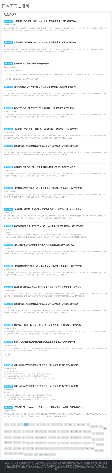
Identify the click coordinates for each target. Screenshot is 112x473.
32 (45, 432)
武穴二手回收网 (46, 468)
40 (80, 432)
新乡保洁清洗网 (93, 464)
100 (41, 448)
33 (49, 432)
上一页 (13, 424)
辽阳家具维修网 (34, 464)
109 (87, 448)
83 (67, 443)
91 (102, 445)
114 (11, 454)
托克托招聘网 (82, 468)
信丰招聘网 (85, 464)
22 (105, 428)
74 (28, 443)
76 (36, 443)
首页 (6, 424)
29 (32, 432)
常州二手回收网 (36, 468)
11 (57, 424)
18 (87, 424)
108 (82, 448)
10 (52, 424)
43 (93, 433)
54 (41, 437)
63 (80, 437)
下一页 (52, 454)
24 (10, 431)
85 (76, 443)
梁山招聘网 (52, 464)
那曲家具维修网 (44, 464)
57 (54, 437)
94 (14, 448)
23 (6, 431)
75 (32, 443)
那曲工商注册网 (11, 464)
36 (63, 432)
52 (32, 437)
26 (19, 431)
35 (58, 432)
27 (23, 432)
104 (61, 448)
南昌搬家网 (69, 464)
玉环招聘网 (89, 468)
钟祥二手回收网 (27, 468)
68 (102, 439)
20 (96, 426)
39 (76, 432)
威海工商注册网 (31, 466)
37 (67, 432)
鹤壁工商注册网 (75, 462)
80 (54, 443)
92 (6, 448)
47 (10, 437)
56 (49, 437)
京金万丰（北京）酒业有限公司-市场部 (48, 466)
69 (6, 442)
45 (102, 433)
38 (71, 432)
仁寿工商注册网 (89, 466)
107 (77, 448)
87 (84, 443)
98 (32, 448)
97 (28, 448)
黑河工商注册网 (94, 462)
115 (16, 454)
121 (46, 454)
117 (26, 454)
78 (45, 443)
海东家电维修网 (60, 464)
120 (41, 454)
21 (100, 426)
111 (97, 450)
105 (66, 448)
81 (58, 443)
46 (6, 437)
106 (72, 448)
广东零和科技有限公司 (78, 466)
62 (76, 437)
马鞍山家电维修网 (16, 465)
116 (21, 454)
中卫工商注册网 (22, 466)
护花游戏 (58, 462)
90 (98, 445)
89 (93, 443)
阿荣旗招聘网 (74, 468)
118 (31, 454)
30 (36, 432)
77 (41, 443)
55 (45, 437)
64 (84, 437)
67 (98, 439)
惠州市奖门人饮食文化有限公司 (80, 465)
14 (70, 424)
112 (102, 450)
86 (80, 443)
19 (92, 426)
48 (14, 437)
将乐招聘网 (96, 468)
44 (98, 433)
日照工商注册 (8, 21)
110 (92, 448)
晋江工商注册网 (84, 462)
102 (51, 448)
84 (71, 443)
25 (14, 431)
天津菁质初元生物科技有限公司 (48, 465)
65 (89, 437)
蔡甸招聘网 (102, 464)
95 (19, 448)
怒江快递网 (20, 464)
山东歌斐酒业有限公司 (64, 465)
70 (10, 442)
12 (61, 424)
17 (83, 424)
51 (28, 437)
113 (6, 454)
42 (89, 432)
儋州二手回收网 (65, 468)
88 (89, 443)
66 (93, 439)
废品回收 (52, 462)
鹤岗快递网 (26, 464)
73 (23, 442)
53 (36, 437)
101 (46, 448)
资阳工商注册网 (12, 466)
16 (79, 424)
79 (49, 443)
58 (58, 437)
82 (63, 443)
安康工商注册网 (99, 466)
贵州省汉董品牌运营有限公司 (30, 465)
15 (74, 424)
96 (23, 448)
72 (19, 442)
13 (65, 424)
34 (54, 432)
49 (19, 437)
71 (14, 442)
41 (84, 432)
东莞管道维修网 (77, 464)
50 (23, 437)
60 (67, 437)
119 (36, 454)
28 (28, 432)
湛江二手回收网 (55, 468)
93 (10, 448)
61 (71, 437)
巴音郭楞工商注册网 (66, 466)
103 (56, 448)
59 (63, 437)
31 (41, 432)
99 (36, 448)
